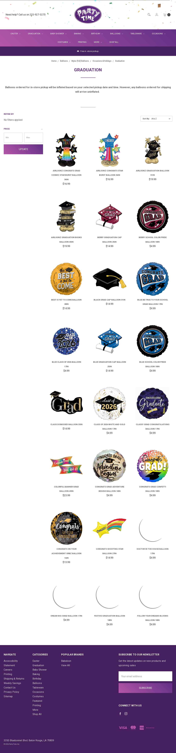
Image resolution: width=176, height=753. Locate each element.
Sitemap (8, 696)
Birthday (97, 33)
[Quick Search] (148, 14)
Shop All (114, 42)
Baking (79, 33)
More (96, 42)
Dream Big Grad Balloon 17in (66, 616)
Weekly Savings (12, 683)
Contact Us (9, 687)
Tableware (137, 33)
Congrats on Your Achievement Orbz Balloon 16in (66, 553)
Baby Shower (58, 33)
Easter (15, 33)
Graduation (35, 33)
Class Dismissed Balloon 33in (66, 424)
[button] (23, 129)
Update (23, 149)
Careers (8, 669)
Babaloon (66, 660)
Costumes (64, 42)
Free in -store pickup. (88, 51)
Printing (82, 42)
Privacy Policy (11, 691)
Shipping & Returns (14, 678)
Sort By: (146, 119)
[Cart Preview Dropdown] (166, 14)
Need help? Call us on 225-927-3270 (26, 14)
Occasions (158, 33)
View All (65, 665)
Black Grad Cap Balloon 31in (109, 300)
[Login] (156, 14)
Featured (37, 700)
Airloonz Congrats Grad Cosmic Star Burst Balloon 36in (66, 175)
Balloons (116, 33)
